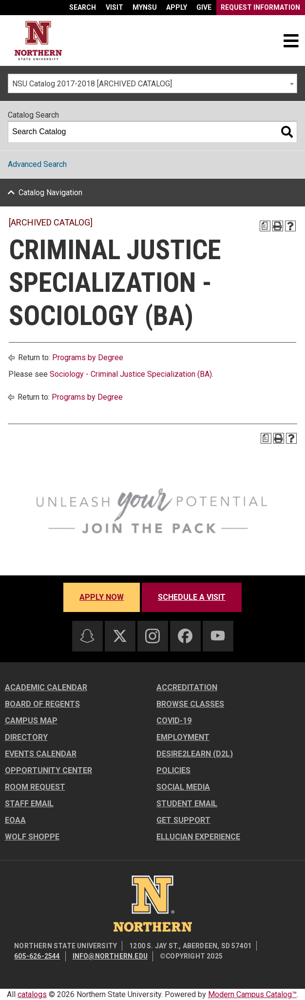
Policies (173, 770)
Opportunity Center (48, 770)
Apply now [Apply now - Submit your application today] (101, 597)
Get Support (183, 820)
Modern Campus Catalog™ (252, 994)
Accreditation (186, 687)
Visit (114, 7)
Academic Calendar (46, 687)
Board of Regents (42, 704)
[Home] (38, 40)
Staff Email (29, 803)
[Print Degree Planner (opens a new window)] (265, 226)
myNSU (145, 7)
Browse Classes (190, 704)
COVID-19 (173, 720)
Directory (26, 737)
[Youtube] (217, 635)
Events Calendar (40, 753)
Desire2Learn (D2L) (194, 753)
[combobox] (152, 83)
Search (82, 7)
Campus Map (31, 720)
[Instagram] (152, 636)
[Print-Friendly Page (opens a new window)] (277, 226)
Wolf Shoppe (32, 836)
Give (203, 7)
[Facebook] (185, 636)
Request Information (260, 7)
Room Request (35, 787)
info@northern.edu (110, 956)
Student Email (186, 803)
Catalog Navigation (50, 192)
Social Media (183, 787)
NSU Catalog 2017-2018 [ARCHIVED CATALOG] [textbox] (92, 83)
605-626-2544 (37, 956)
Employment (183, 737)
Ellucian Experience (198, 836)
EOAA (15, 820)
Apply (176, 7)
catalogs (32, 994)
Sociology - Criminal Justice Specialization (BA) (131, 374)
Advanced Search (37, 164)
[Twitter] (120, 636)
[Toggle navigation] (291, 40)
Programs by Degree (87, 357)
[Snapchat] (87, 636)
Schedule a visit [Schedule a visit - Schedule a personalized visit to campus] (192, 597)
